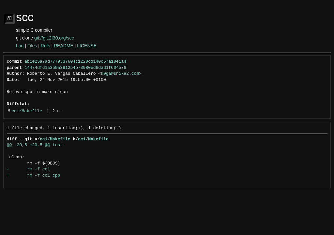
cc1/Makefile (26, 111)
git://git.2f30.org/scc (54, 37)
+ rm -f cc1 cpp (33, 176)
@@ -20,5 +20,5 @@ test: (36, 145)
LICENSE (87, 45)
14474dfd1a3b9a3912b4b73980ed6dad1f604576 (75, 68)
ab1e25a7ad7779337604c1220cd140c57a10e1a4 (75, 62)
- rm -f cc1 (28, 169)
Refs (45, 45)
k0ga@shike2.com (120, 74)
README (63, 45)
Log (19, 45)
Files (32, 45)
